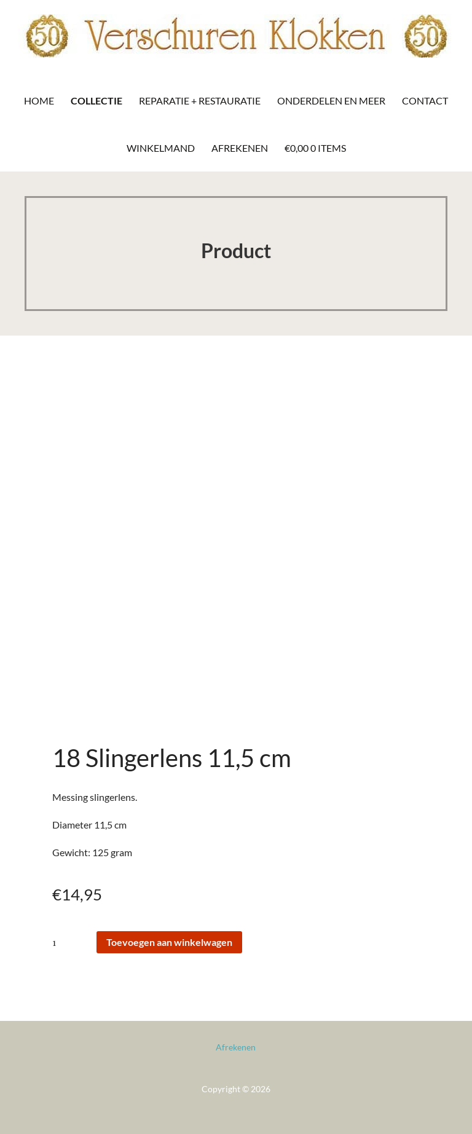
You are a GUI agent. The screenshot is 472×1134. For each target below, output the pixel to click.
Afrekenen (239, 148)
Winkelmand (161, 148)
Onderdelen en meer (331, 100)
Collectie (96, 100)
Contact (425, 100)
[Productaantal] (73, 942)
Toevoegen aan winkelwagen (169, 942)
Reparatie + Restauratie (200, 100)
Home (39, 100)
